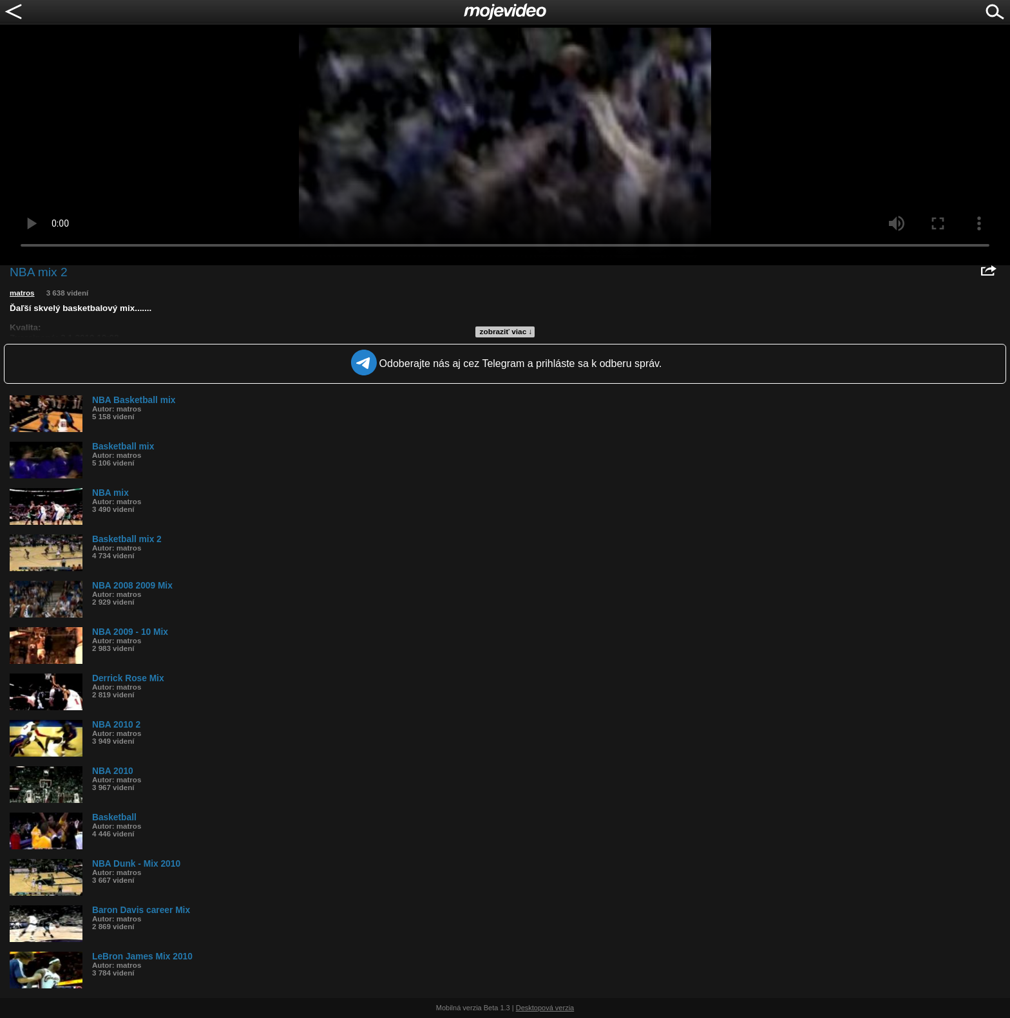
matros (22, 293)
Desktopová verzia (545, 1008)
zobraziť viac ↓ (506, 331)
